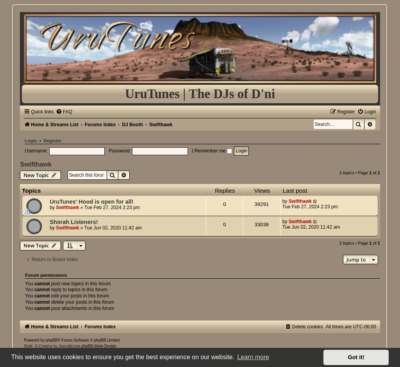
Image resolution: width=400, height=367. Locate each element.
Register (53, 140)
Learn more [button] (253, 357)
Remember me (213, 151)
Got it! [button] (356, 357)
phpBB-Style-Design (98, 346)
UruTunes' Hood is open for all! (91, 202)
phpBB (51, 340)
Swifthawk (36, 164)
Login (31, 140)
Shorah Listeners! (74, 222)
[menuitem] (64, 112)
